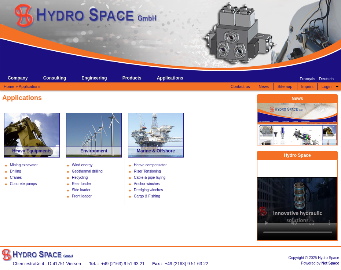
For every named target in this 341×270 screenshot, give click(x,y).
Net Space (330, 263)
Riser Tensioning (147, 171)
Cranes (16, 177)
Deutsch (326, 79)
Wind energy (82, 165)
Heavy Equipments (31, 151)
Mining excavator (24, 165)
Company (18, 78)
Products (132, 78)
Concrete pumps (23, 184)
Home (9, 86)
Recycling (80, 177)
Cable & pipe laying (149, 177)
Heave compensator (150, 165)
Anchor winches (147, 184)
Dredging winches (148, 190)
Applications (170, 78)
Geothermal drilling (87, 171)
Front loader (82, 196)
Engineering (94, 78)
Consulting (54, 78)
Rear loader (81, 184)
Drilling (15, 171)
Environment (93, 151)
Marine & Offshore (156, 151)
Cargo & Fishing (147, 196)
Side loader (81, 190)
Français (307, 79)
